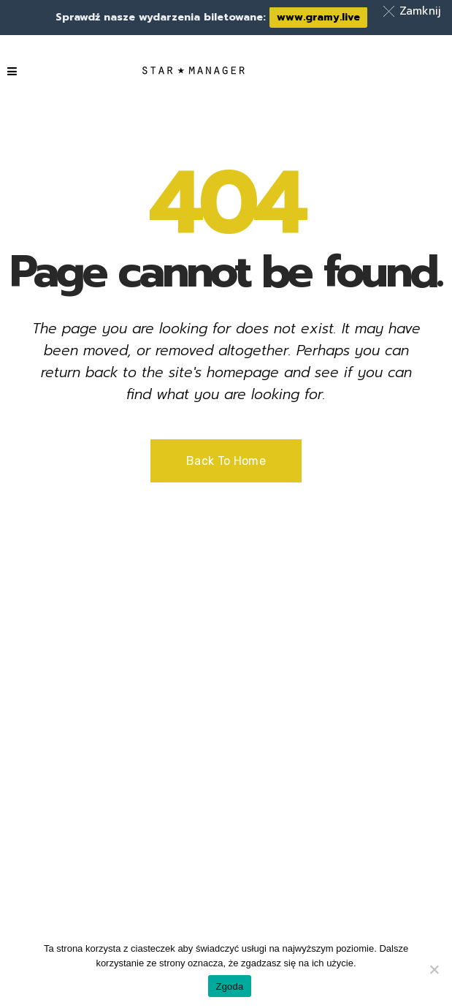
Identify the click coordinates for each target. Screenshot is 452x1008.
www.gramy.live (318, 17)
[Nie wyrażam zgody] (433, 969)
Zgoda (229, 986)
